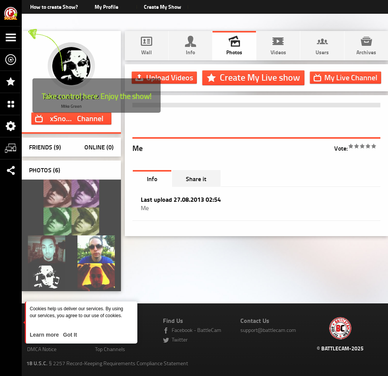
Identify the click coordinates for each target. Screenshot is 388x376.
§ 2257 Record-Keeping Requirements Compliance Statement (107, 363)
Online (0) (99, 147)
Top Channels (110, 349)
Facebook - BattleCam (196, 330)
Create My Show (162, 7)
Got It (69, 335)
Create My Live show (260, 77)
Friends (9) (45, 147)
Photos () (44, 169)
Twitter (180, 339)
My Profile (106, 7)
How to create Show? (54, 7)
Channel (77, 118)
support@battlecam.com (268, 330)
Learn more (45, 335)
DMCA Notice (41, 349)
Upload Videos (169, 77)
